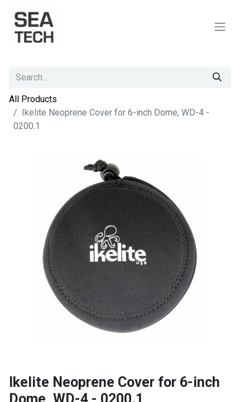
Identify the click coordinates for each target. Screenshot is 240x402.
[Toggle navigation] (220, 27)
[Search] (217, 77)
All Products (33, 99)
